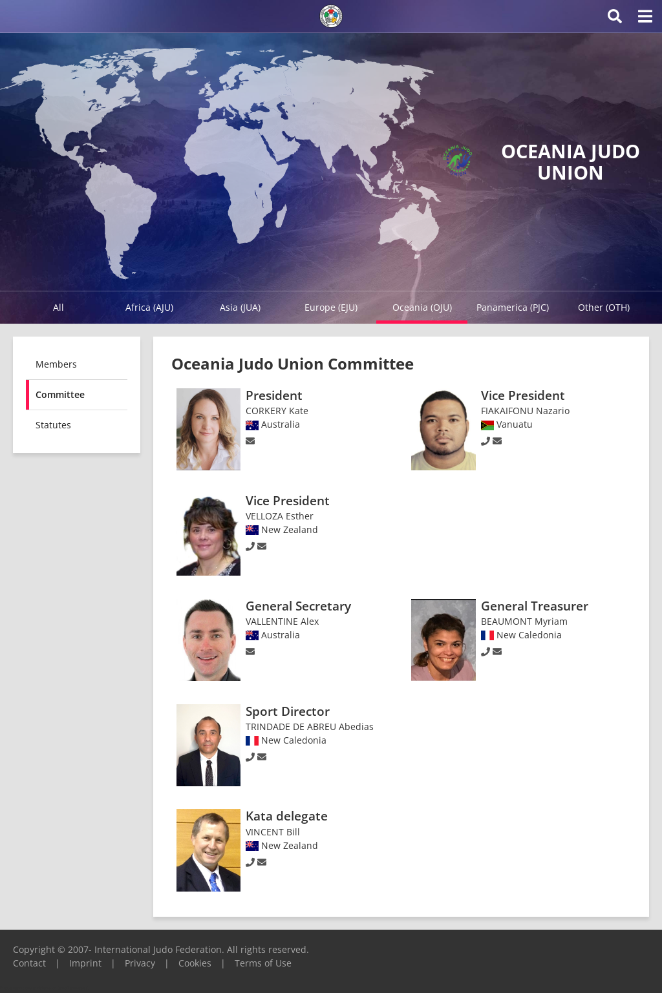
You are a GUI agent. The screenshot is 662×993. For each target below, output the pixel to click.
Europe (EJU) (331, 307)
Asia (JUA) (240, 307)
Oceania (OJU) (422, 307)
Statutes (53, 425)
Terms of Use (263, 963)
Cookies (194, 963)
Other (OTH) (604, 307)
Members (56, 364)
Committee (60, 394)
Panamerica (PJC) (512, 307)
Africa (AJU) (149, 307)
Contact (29, 963)
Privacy (140, 963)
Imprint (85, 963)
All (58, 307)
